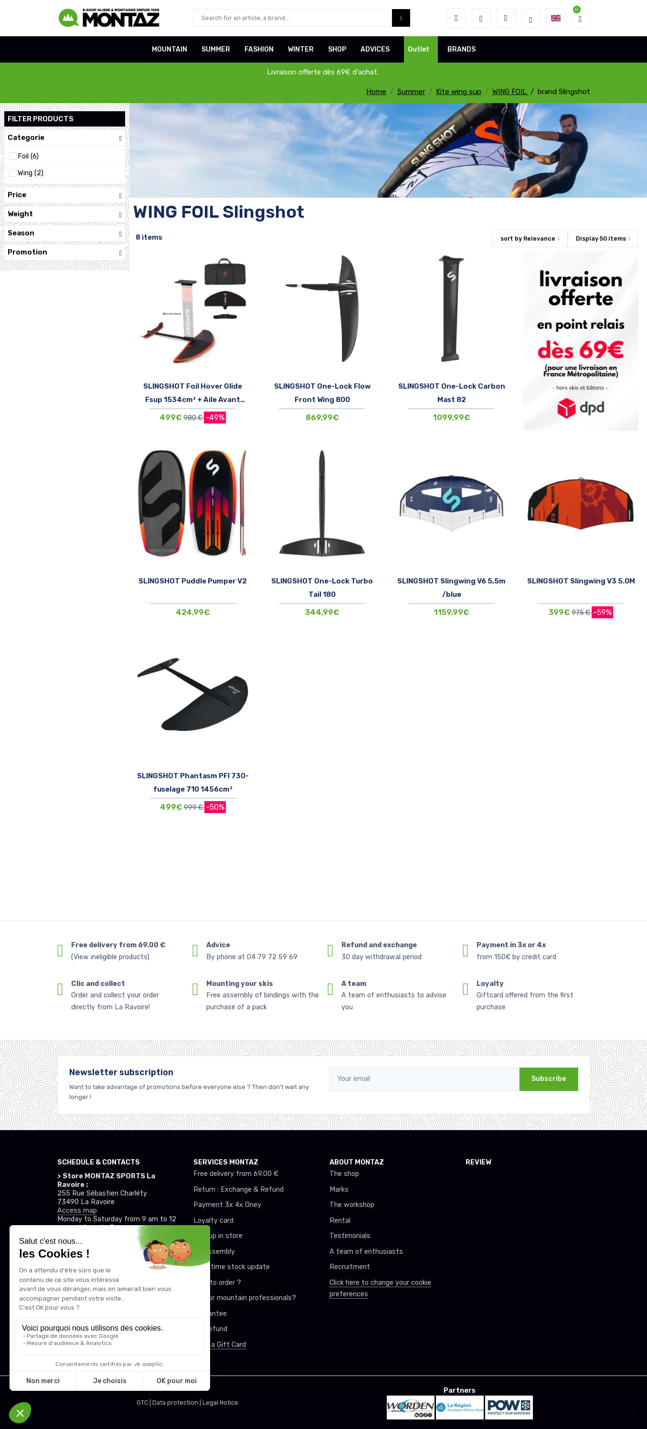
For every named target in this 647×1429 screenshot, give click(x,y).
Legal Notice (220, 1402)
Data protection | (177, 1402)
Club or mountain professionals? (244, 1298)
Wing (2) (30, 173)
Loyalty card (213, 1221)
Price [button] (65, 195)
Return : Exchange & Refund (238, 1190)
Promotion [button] (65, 252)
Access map (77, 1211)
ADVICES (375, 49)
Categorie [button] (65, 137)
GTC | (144, 1402)
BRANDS (461, 49)
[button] (456, 18)
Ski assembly (214, 1252)
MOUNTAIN (169, 49)
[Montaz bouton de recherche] (401, 18)
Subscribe (548, 1079)
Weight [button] (65, 214)
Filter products (41, 119)
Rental (339, 1221)
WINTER (301, 49)
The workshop (351, 1205)
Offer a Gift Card (219, 1345)
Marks (339, 1190)
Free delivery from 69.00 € (235, 1174)
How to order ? (217, 1283)
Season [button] (65, 233)
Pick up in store (218, 1236)
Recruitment (349, 1267)
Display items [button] (601, 238)
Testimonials (350, 1236)
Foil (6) (28, 156)
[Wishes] (481, 18)
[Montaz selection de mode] (531, 18)
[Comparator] (506, 18)
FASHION (259, 49)
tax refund (210, 1329)
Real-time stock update (231, 1267)
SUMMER (216, 49)
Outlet (418, 49)
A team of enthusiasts (366, 1252)
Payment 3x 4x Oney (227, 1205)
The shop (344, 1174)
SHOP (337, 49)
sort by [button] (527, 238)
